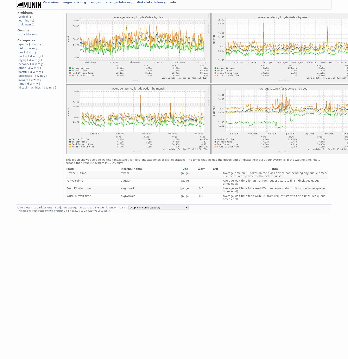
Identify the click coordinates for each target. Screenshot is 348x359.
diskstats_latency (152, 2)
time (21, 83)
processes (25, 75)
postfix (22, 71)
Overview (51, 2)
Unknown (24, 24)
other (22, 67)
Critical (23, 16)
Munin (51, 210)
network (23, 64)
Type (184, 168)
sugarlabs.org (75, 2)
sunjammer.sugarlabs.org (112, 2)
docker (22, 56)
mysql (22, 60)
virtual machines (29, 87)
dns (20, 52)
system (23, 79)
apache (23, 44)
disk (21, 48)
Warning (23, 20)
